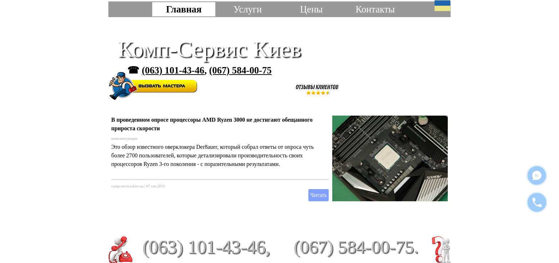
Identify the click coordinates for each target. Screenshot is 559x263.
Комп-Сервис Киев (209, 49)
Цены (311, 9)
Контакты (375, 9)
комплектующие (124, 139)
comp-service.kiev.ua (127, 186)
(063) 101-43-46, (206, 247)
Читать (318, 195)
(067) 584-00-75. (356, 247)
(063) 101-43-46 (173, 70)
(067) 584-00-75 (240, 70)
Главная (184, 9)
